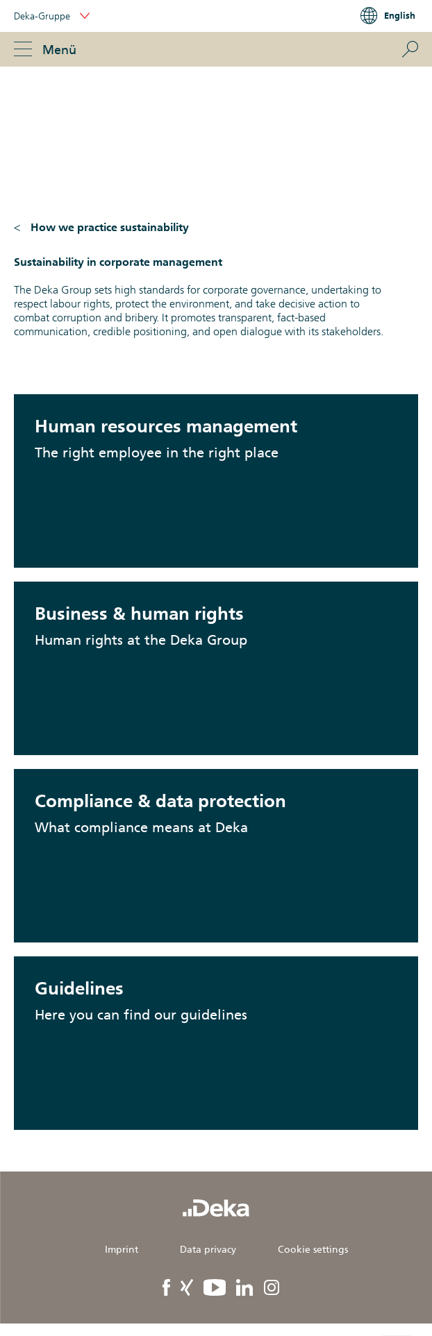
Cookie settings (313, 1249)
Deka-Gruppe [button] (52, 16)
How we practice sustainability (110, 227)
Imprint (121, 1249)
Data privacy (208, 1249)
